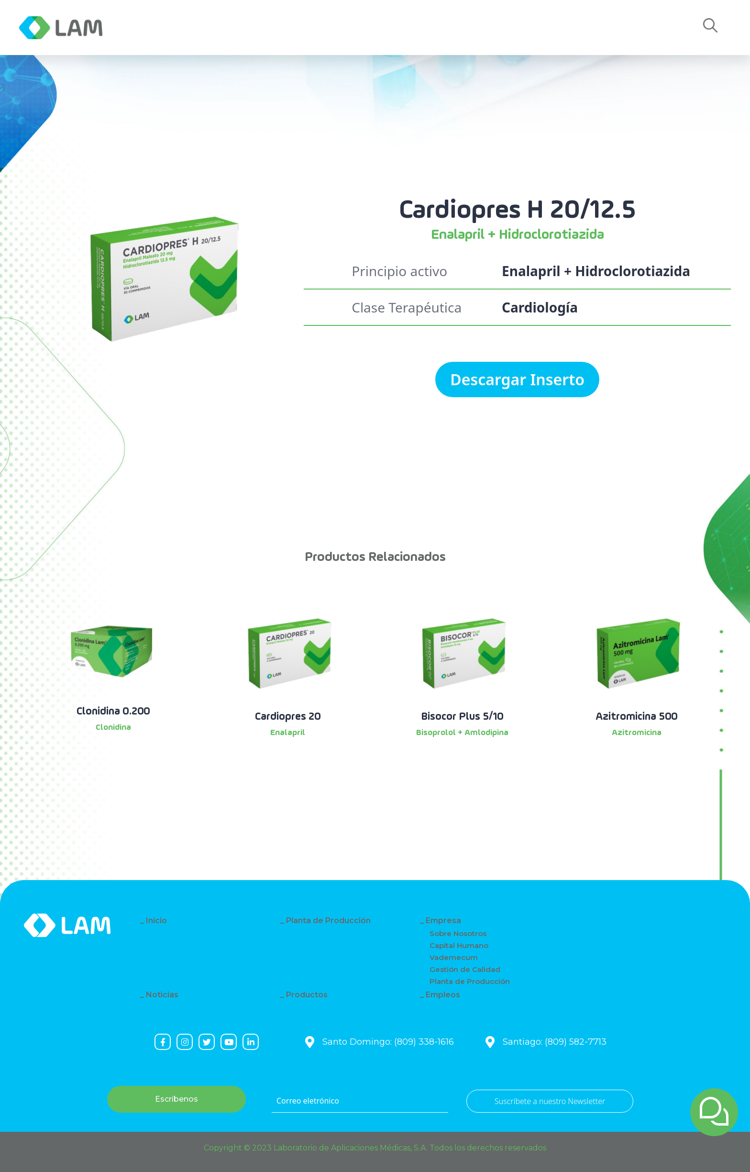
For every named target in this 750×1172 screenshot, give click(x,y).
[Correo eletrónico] (360, 1101)
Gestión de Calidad (465, 969)
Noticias (229, 27)
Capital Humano (459, 945)
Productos (307, 27)
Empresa (157, 27)
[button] (710, 28)
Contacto (388, 27)
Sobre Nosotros (458, 933)
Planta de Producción (328, 920)
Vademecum (454, 957)
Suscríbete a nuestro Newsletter (550, 1101)
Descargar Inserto (517, 379)
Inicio (156, 920)
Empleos (464, 27)
